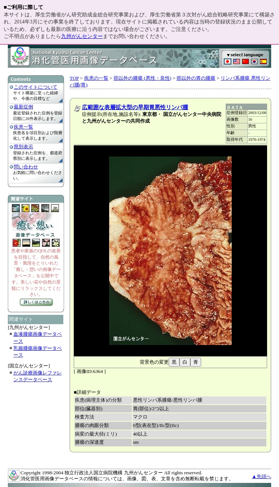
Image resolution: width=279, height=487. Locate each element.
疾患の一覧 (96, 78)
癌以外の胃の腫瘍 (196, 78)
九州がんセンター (82, 36)
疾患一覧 (23, 127)
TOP (74, 78)
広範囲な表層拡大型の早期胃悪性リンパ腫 (135, 107)
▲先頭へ (261, 476)
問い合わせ (26, 167)
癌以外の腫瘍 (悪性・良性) (142, 78)
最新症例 (23, 107)
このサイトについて (35, 87)
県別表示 (23, 146)
